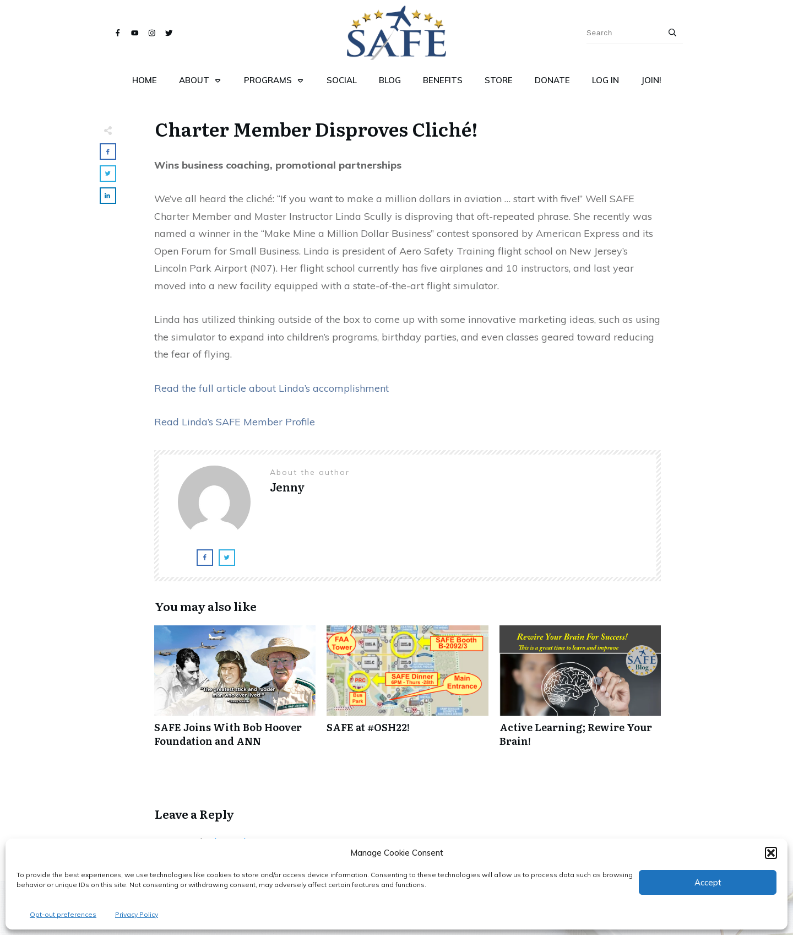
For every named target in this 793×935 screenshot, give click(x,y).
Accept (707, 882)
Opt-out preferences (63, 914)
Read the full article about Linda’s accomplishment (271, 388)
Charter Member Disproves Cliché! (316, 128)
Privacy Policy (136, 914)
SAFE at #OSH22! (407, 692)
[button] (770, 852)
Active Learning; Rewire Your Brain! (580, 692)
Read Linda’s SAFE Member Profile (234, 421)
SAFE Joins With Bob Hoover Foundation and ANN (235, 692)
